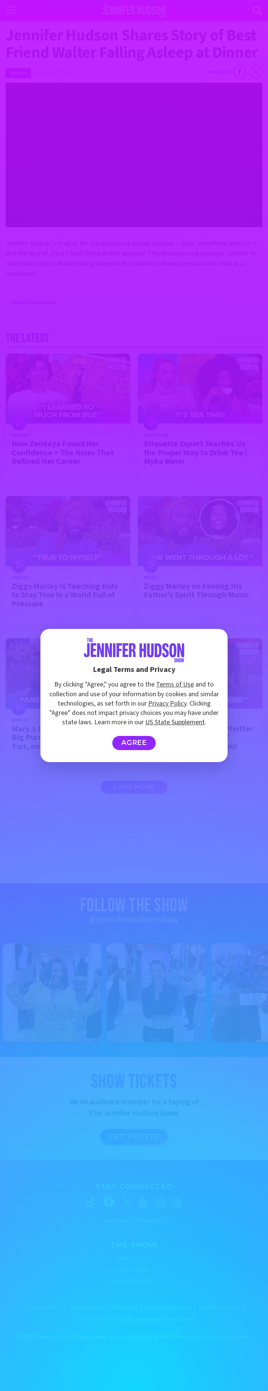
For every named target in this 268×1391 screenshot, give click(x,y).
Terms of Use (175, 684)
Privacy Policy (167, 703)
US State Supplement (175, 722)
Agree (134, 743)
